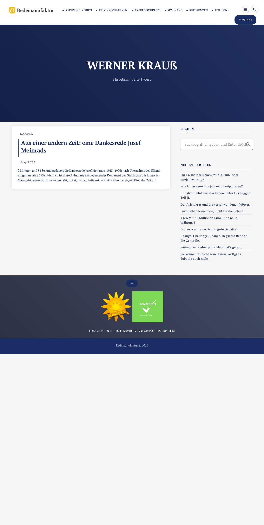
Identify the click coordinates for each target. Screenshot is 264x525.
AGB (109, 331)
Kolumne (222, 10)
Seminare (174, 10)
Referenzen (198, 10)
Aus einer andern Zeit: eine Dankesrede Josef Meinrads (81, 146)
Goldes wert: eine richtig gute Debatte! (208, 229)
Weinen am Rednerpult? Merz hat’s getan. (211, 247)
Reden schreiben (78, 10)
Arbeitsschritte (147, 10)
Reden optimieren (113, 10)
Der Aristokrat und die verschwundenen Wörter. (215, 204)
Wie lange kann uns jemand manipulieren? (212, 186)
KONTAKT (245, 20)
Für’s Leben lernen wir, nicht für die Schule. (212, 211)
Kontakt (96, 331)
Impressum (166, 331)
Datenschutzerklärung (135, 331)
